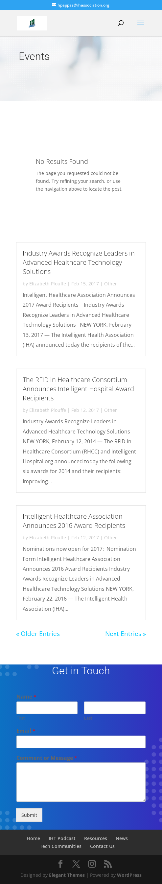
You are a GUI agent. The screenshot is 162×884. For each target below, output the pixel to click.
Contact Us (102, 846)
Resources (95, 838)
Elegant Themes (67, 875)
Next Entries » (125, 633)
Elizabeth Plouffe (47, 283)
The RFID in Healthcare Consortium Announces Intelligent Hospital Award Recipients (78, 388)
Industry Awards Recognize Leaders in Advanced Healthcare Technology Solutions (79, 262)
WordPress (129, 875)
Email (25, 730)
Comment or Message (46, 758)
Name (26, 696)
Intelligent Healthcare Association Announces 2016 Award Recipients (74, 521)
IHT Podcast (62, 838)
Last (88, 718)
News (122, 838)
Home (33, 838)
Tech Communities (60, 846)
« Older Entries (38, 633)
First (20, 718)
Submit (29, 815)
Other (110, 283)
